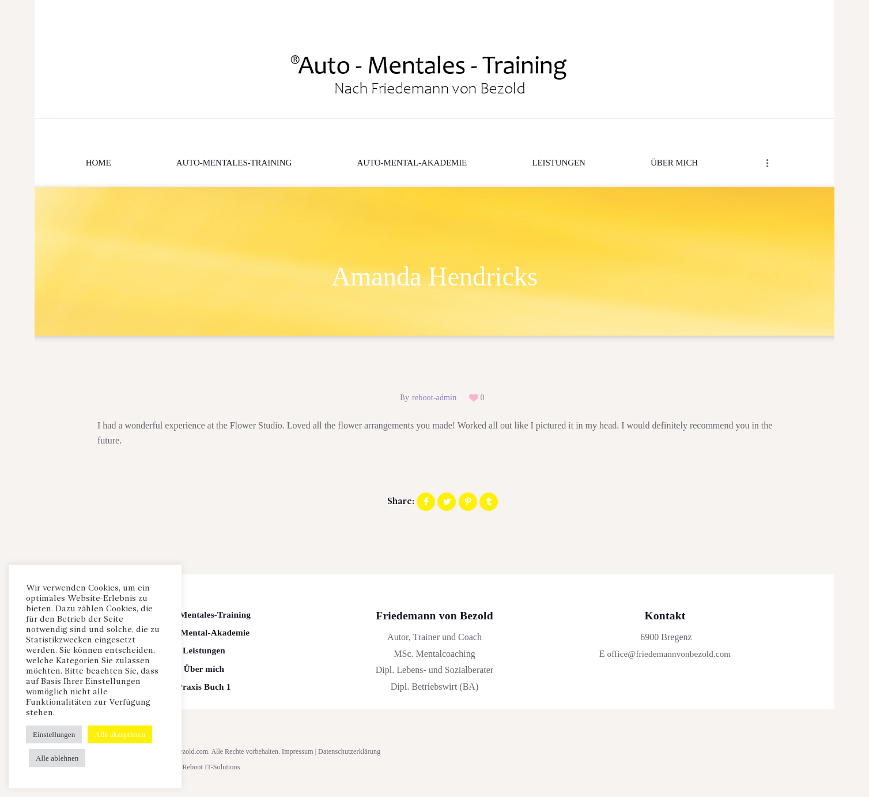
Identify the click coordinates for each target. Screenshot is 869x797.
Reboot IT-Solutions (210, 773)
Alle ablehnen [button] (57, 758)
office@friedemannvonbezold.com (668, 654)
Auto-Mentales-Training (203, 616)
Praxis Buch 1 (204, 693)
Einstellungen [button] (53, 734)
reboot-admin (434, 398)
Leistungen (204, 654)
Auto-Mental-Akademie (204, 635)
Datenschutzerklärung (348, 758)
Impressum (297, 758)
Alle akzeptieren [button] (118, 734)
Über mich (204, 674)
